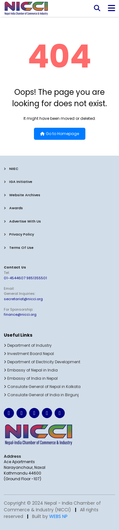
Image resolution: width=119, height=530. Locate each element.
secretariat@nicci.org (23, 298)
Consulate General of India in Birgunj (41, 395)
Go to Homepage (59, 133)
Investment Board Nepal (29, 353)
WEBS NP (58, 516)
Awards (13, 207)
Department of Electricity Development (42, 362)
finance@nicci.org (20, 314)
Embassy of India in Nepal (31, 378)
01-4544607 (14, 278)
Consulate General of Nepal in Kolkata (42, 386)
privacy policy (19, 234)
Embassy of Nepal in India (31, 370)
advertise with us (22, 221)
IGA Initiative (18, 181)
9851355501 (36, 278)
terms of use (19, 247)
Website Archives (22, 194)
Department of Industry (28, 345)
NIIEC (11, 168)
